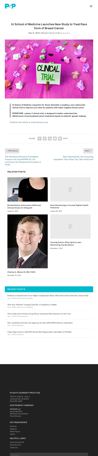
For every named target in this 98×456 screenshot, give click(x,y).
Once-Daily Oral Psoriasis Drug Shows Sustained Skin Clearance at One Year (39, 314)
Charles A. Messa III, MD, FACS (21, 272)
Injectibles (20, 325)
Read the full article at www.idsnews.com (29, 122)
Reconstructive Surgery (25, 298)
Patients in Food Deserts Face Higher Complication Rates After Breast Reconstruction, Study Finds (47, 295)
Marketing (29, 307)
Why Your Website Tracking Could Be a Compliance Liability (32, 304)
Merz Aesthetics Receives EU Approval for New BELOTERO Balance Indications (40, 323)
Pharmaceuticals (22, 316)
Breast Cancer (48, 33)
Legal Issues (21, 307)
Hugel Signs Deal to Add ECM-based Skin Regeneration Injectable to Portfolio (39, 332)
